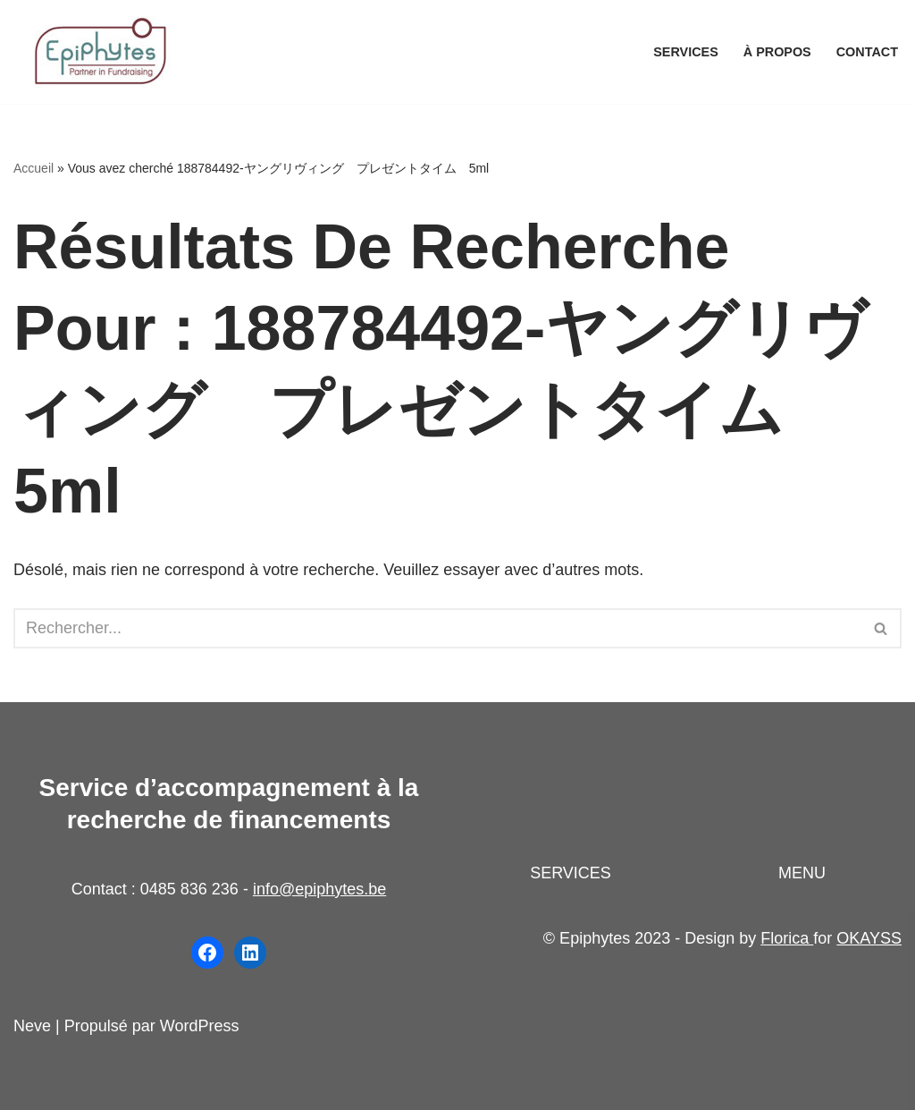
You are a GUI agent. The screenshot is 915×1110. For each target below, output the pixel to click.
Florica (786, 938)
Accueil (33, 168)
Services (685, 52)
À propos (777, 52)
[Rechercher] (437, 628)
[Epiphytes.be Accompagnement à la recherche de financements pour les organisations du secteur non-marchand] (102, 52)
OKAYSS (869, 938)
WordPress (199, 1026)
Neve (32, 1026)
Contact (867, 52)
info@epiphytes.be (319, 889)
